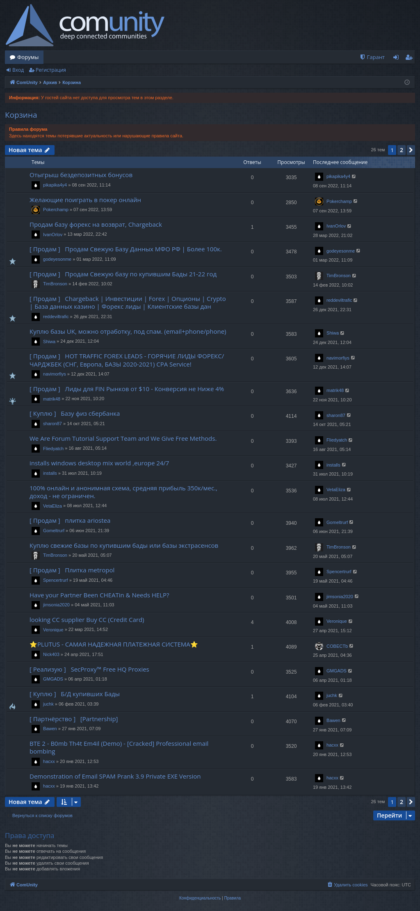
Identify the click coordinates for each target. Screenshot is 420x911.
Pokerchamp (55, 209)
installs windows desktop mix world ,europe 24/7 (99, 463)
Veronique (53, 629)
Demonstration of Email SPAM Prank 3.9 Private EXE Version (115, 776)
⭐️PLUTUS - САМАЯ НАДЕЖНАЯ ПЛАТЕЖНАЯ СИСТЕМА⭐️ (114, 644)
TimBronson (55, 283)
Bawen (50, 728)
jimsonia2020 (56, 604)
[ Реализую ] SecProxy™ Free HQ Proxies (89, 669)
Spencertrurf (55, 580)
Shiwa (49, 341)
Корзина (21, 114)
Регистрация (51, 69)
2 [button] (401, 150)
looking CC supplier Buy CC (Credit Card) (87, 619)
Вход (18, 69)
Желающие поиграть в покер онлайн (85, 200)
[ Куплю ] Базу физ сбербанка (75, 413)
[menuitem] (372, 57)
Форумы (28, 57)
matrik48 (51, 398)
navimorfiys (54, 373)
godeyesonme (57, 259)
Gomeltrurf (53, 530)
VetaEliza (52, 505)
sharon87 (52, 423)
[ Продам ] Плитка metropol (72, 570)
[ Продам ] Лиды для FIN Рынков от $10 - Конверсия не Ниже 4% (127, 389)
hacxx (49, 761)
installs (50, 473)
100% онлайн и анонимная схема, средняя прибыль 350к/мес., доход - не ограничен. (123, 492)
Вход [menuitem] (397, 58)
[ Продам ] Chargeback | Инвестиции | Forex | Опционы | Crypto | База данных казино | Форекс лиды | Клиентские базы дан (128, 302)
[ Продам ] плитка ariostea (70, 520)
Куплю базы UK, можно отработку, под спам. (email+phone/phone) (128, 331)
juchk (48, 703)
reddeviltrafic (55, 316)
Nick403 (51, 654)
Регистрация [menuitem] (410, 58)
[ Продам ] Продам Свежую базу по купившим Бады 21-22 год (123, 274)
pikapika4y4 (55, 184)
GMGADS (53, 678)
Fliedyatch (53, 448)
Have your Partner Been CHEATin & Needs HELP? (99, 595)
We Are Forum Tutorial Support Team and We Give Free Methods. (123, 438)
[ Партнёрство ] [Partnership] (75, 719)
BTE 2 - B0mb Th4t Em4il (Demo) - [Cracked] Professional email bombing (119, 747)
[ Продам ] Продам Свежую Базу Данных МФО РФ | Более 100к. (126, 249)
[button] (411, 150)
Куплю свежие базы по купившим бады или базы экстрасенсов (124, 545)
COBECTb (337, 646)
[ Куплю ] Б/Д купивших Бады (75, 694)
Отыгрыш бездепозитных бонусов (81, 175)
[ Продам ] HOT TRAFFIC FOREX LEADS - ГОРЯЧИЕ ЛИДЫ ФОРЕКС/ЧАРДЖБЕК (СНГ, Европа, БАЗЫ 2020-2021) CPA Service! (127, 360)
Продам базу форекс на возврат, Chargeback (96, 224)
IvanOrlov (52, 234)
